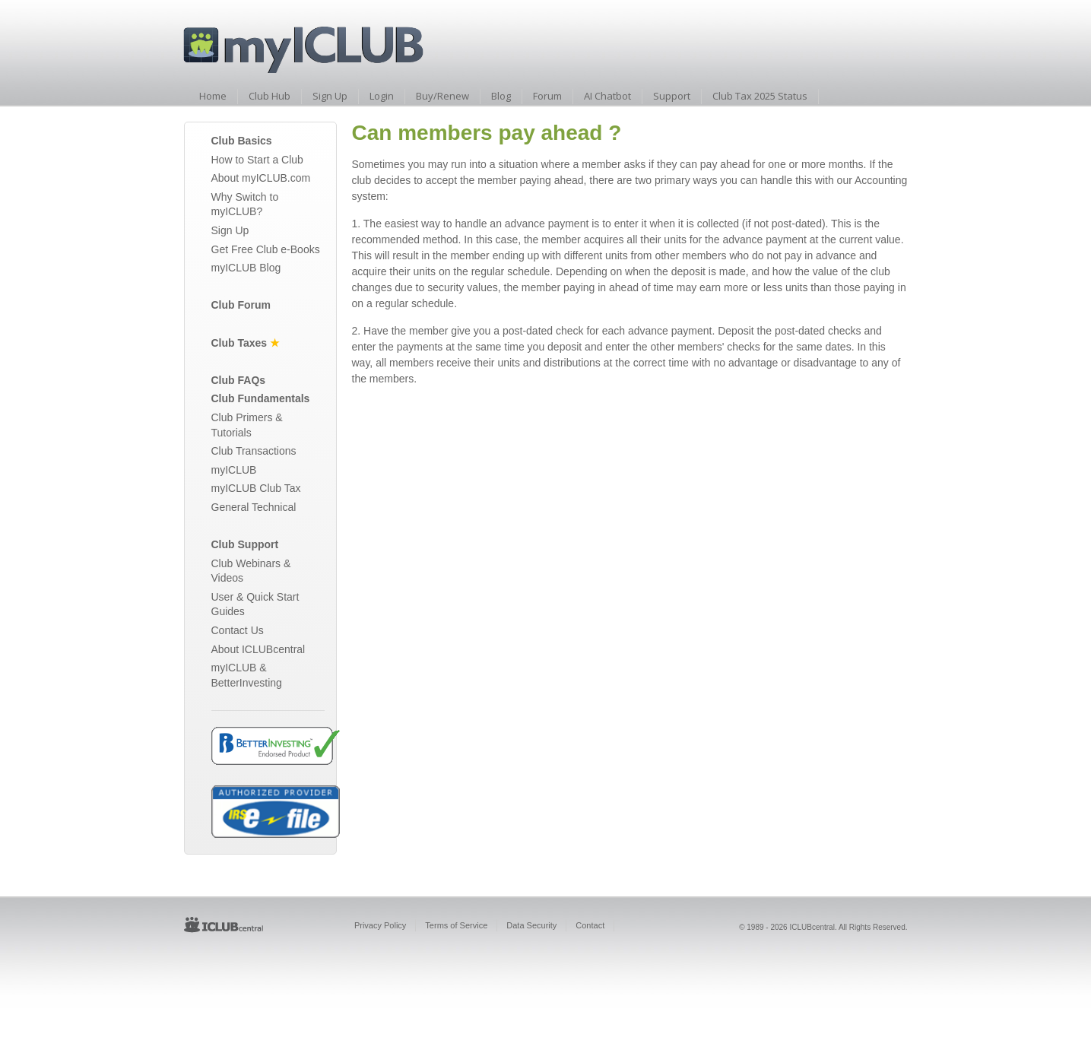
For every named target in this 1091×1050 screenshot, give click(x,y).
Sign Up (329, 96)
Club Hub (269, 96)
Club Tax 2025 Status (759, 96)
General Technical (254, 507)
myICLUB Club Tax (256, 488)
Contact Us (237, 630)
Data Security (531, 925)
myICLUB (234, 470)
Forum (547, 96)
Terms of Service (456, 925)
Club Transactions (254, 451)
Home (213, 96)
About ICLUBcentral (258, 649)
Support (671, 96)
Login (381, 96)
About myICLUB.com (261, 178)
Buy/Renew (442, 96)
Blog (501, 96)
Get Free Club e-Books (265, 249)
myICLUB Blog (246, 268)
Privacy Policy (380, 925)
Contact (590, 925)
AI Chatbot (607, 96)
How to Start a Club (257, 160)
